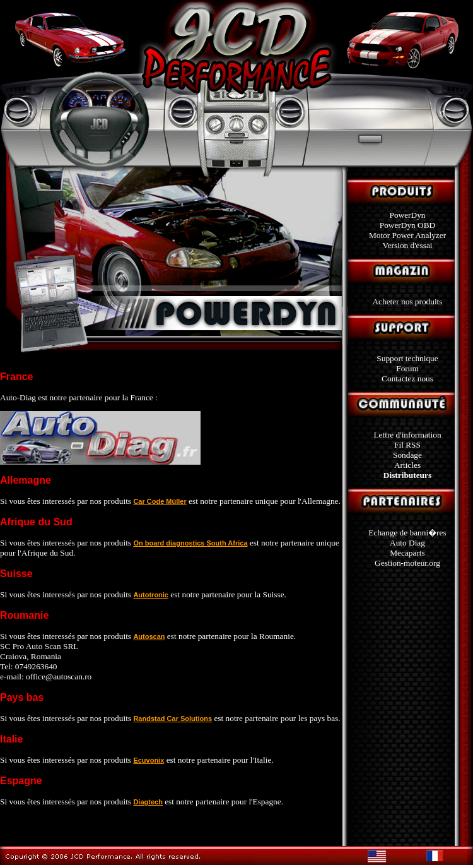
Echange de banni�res (407, 532)
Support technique (407, 358)
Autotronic (150, 595)
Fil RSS (407, 445)
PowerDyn (407, 215)
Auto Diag (407, 542)
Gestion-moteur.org (407, 563)
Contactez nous (407, 378)
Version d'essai (407, 245)
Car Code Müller (159, 501)
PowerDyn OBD (407, 225)
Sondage (407, 455)
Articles (407, 465)
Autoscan (149, 636)
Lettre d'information (407, 434)
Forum (407, 368)
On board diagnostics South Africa (190, 543)
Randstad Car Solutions (172, 718)
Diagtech (147, 802)
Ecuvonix (148, 760)
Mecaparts (407, 553)
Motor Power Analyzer (407, 235)
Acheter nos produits (407, 301)
